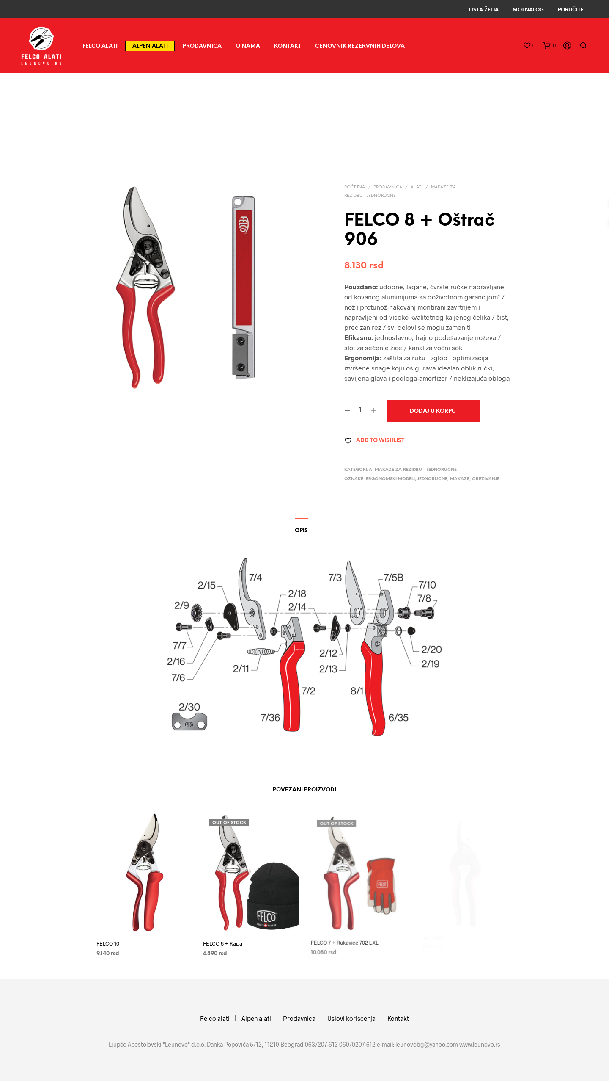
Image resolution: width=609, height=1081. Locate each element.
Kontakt (287, 46)
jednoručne (432, 479)
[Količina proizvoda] (360, 410)
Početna (354, 187)
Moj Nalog (528, 10)
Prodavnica (202, 46)
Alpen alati (150, 46)
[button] (529, 45)
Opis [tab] (301, 531)
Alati (416, 187)
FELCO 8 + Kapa (224, 940)
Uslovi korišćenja (351, 1018)
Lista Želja (484, 10)
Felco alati (100, 46)
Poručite (571, 10)
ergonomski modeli (390, 479)
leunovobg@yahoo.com (426, 1044)
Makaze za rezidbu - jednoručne (416, 469)
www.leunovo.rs (479, 1044)
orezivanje (485, 479)
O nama (248, 46)
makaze (459, 479)
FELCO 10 (107, 943)
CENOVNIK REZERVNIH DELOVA (360, 46)
